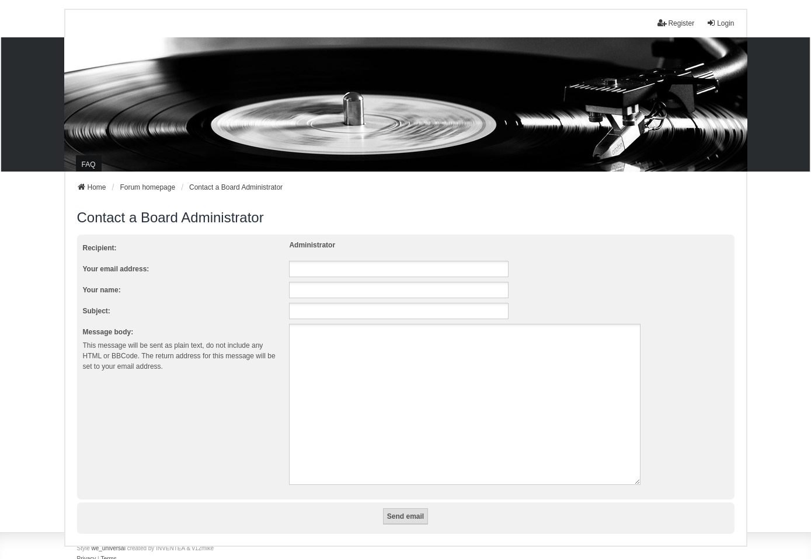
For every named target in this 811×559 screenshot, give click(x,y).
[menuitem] (86, 545)
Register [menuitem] (675, 23)
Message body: (108, 332)
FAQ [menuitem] (89, 164)
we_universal (109, 534)
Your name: (102, 290)
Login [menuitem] (720, 23)
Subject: (96, 311)
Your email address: (116, 269)
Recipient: (100, 248)
